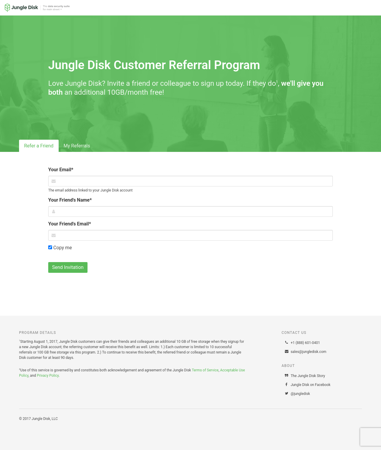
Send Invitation (68, 267)
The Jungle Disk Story (304, 376)
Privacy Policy (48, 375)
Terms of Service (205, 370)
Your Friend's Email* (69, 224)
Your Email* (60, 169)
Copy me (60, 247)
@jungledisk (297, 394)
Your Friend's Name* (70, 200)
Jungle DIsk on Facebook (307, 385)
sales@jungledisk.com (305, 352)
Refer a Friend (39, 146)
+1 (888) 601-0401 (302, 343)
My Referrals (77, 146)
